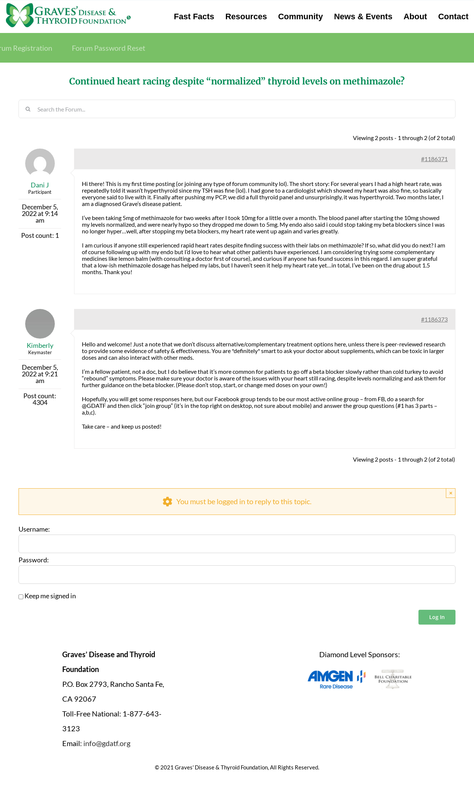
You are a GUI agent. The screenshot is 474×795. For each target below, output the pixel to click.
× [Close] (451, 493)
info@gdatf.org (106, 743)
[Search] (28, 109)
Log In (437, 617)
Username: (34, 529)
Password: (34, 560)
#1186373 (434, 319)
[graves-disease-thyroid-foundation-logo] (68, 5)
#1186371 (434, 158)
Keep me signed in (50, 596)
